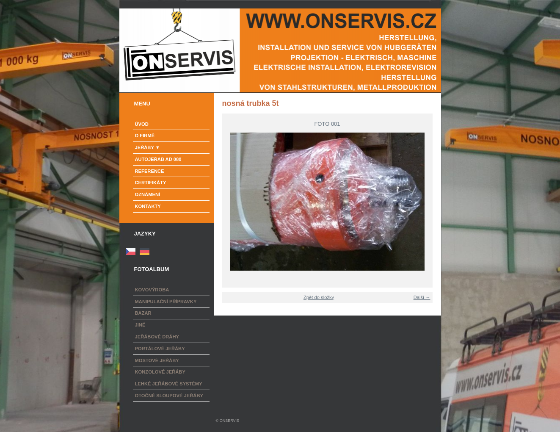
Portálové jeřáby (160, 348)
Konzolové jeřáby (160, 371)
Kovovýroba (152, 289)
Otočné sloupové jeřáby (169, 395)
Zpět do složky (318, 297)
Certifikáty (150, 182)
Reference (149, 171)
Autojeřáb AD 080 (158, 159)
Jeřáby (144, 147)
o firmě (145, 135)
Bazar (143, 313)
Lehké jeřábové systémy (168, 383)
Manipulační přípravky (166, 301)
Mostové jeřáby (157, 360)
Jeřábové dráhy (157, 336)
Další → (422, 297)
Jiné (140, 324)
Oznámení (147, 194)
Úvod (142, 124)
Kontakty (148, 206)
